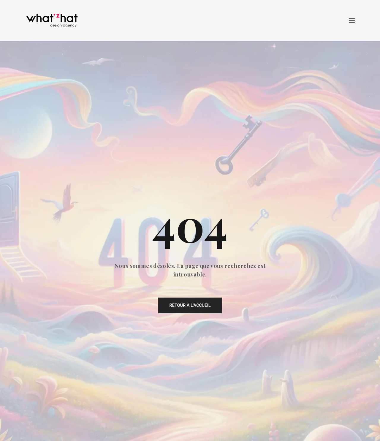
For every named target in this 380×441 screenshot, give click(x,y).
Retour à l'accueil (189, 305)
